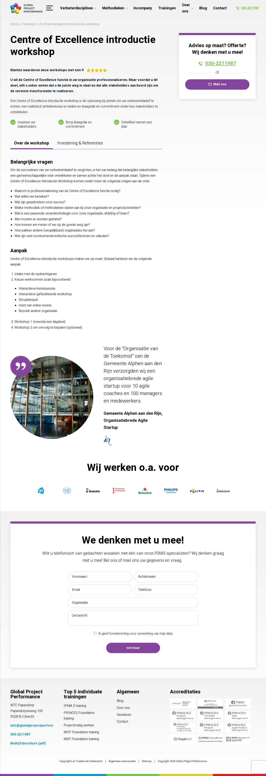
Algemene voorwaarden (122, 761)
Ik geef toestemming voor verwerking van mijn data (135, 633)
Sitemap (147, 761)
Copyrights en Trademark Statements (81, 761)
